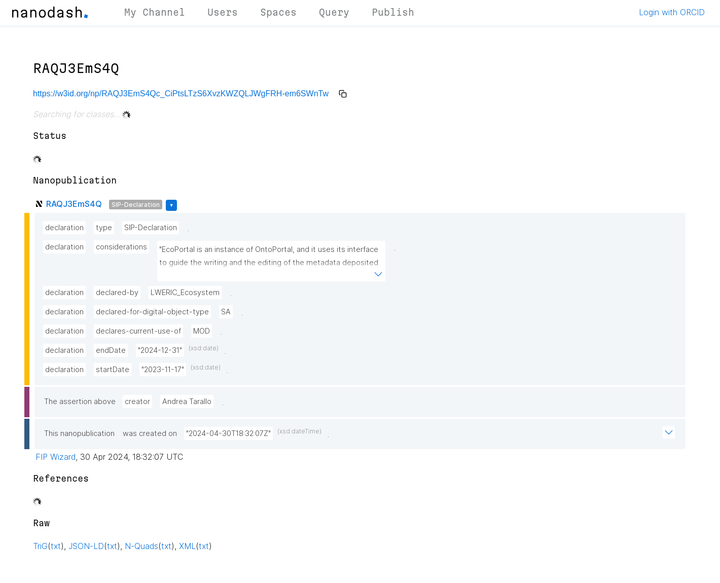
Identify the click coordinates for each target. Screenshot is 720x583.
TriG (40, 546)
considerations (121, 246)
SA (226, 311)
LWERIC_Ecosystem (185, 292)
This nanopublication (79, 433)
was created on (150, 433)
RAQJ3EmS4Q (74, 204)
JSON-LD (86, 546)
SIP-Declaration (136, 204)
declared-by (117, 292)
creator (137, 401)
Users (222, 12)
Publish (393, 12)
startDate (112, 369)
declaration (64, 227)
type (104, 227)
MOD (201, 331)
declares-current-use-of (138, 331)
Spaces (278, 12)
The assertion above (80, 401)
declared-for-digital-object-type (152, 311)
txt (56, 546)
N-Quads (141, 546)
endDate (111, 350)
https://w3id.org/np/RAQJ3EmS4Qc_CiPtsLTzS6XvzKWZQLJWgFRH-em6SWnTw (181, 93)
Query (334, 12)
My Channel (154, 12)
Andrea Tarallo (186, 401)
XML (187, 546)
